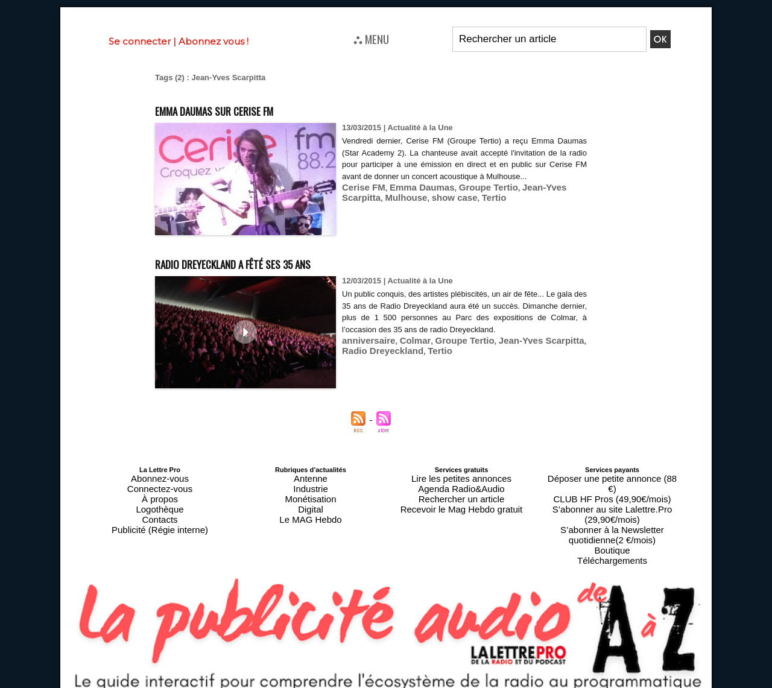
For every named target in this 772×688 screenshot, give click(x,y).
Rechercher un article (461, 491)
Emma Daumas (412, 198)
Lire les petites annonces (461, 477)
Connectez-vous (160, 484)
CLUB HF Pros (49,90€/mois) (612, 484)
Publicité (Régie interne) (159, 513)
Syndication (414, 682)
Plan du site (357, 682)
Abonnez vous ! (213, 41)
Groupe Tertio (470, 198)
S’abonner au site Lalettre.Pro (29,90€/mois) (612, 491)
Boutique (612, 513)
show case (403, 207)
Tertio (437, 207)
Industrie (310, 484)
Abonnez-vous (160, 477)
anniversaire (365, 351)
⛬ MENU (371, 38)
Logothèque (159, 498)
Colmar (406, 351)
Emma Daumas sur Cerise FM (243, 109)
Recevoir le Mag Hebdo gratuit (462, 498)
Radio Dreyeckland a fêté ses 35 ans (270, 262)
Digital (311, 498)
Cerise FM (360, 198)
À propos (160, 491)
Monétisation (310, 491)
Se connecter (140, 41)
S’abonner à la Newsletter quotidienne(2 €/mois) (612, 502)
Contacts (159, 506)
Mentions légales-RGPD (481, 674)
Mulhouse (360, 207)
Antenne (311, 477)
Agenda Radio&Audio (461, 484)
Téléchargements (612, 520)
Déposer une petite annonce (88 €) (612, 477)
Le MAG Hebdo (311, 506)
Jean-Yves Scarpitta (537, 198)
